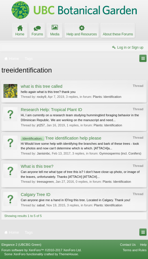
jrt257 (41, 125)
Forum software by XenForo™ (41, 250)
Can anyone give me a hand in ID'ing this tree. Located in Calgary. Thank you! (75, 200)
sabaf (41, 205)
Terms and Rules (135, 250)
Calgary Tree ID (35, 194)
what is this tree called (41, 86)
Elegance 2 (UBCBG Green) (21, 244)
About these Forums (118, 34)
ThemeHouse (68, 254)
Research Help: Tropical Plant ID (51, 109)
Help (143, 244)
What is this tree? (37, 166)
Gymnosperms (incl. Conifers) (120, 153)
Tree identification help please (61, 138)
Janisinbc (43, 153)
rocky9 (41, 96)
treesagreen (45, 181)
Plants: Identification (107, 96)
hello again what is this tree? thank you (48, 92)
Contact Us (128, 244)
